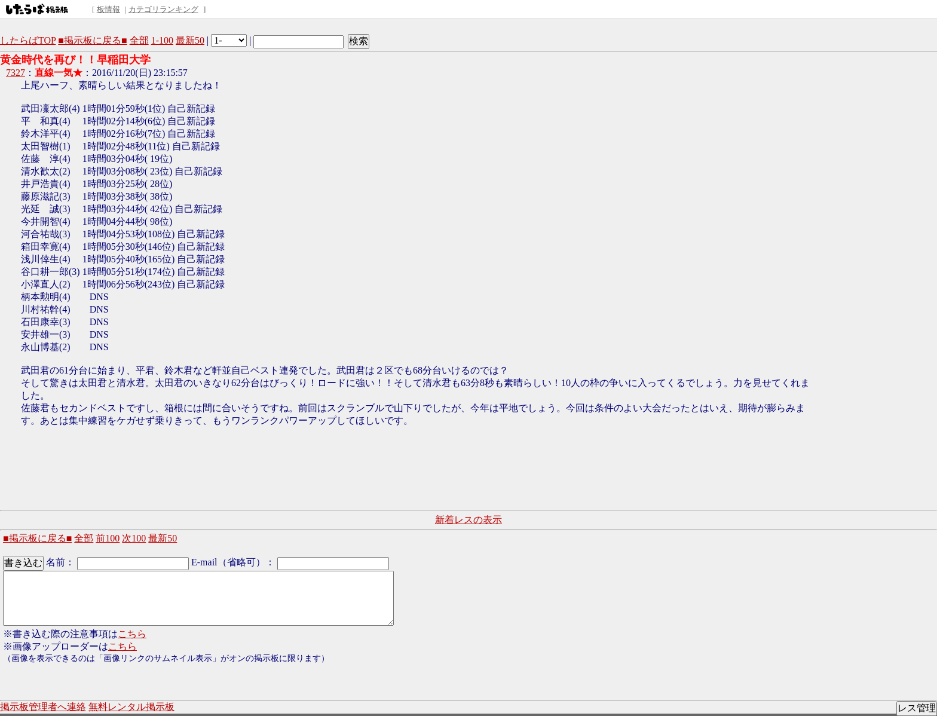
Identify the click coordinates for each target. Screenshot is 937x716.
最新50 (190, 40)
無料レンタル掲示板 (131, 707)
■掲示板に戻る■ (92, 40)
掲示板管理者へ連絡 (43, 707)
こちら (132, 634)
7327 (15, 73)
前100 (108, 538)
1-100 (162, 40)
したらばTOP (28, 40)
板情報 (108, 9)
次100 (134, 538)
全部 (139, 40)
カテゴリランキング (163, 9)
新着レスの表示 (468, 520)
